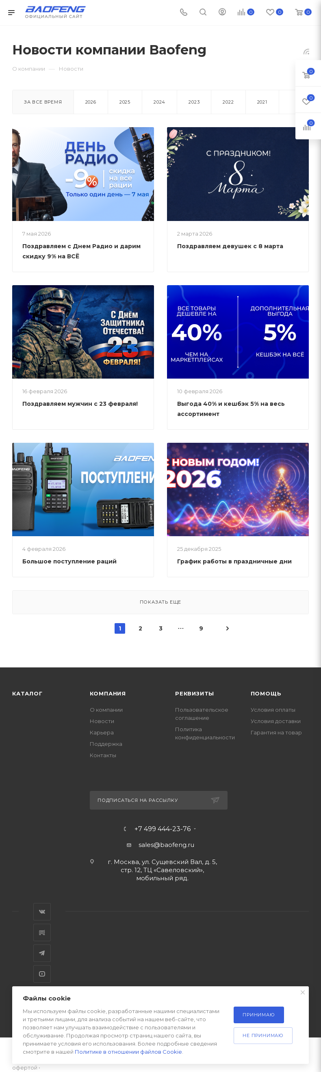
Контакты (103, 755)
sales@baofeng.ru (166, 845)
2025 (124, 102)
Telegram (42, 953)
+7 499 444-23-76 (162, 829)
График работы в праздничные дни (234, 561)
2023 (194, 102)
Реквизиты (194, 693)
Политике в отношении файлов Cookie (128, 1051)
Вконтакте (42, 911)
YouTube (42, 974)
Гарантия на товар (276, 732)
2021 (262, 102)
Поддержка (106, 744)
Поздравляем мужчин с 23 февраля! (80, 403)
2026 (90, 102)
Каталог (27, 693)
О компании (106, 709)
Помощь (266, 693)
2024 (159, 102)
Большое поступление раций (69, 561)
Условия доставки (276, 721)
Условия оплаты (273, 709)
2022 (228, 102)
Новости (102, 721)
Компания (108, 693)
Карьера (102, 732)
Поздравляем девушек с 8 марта (230, 246)
